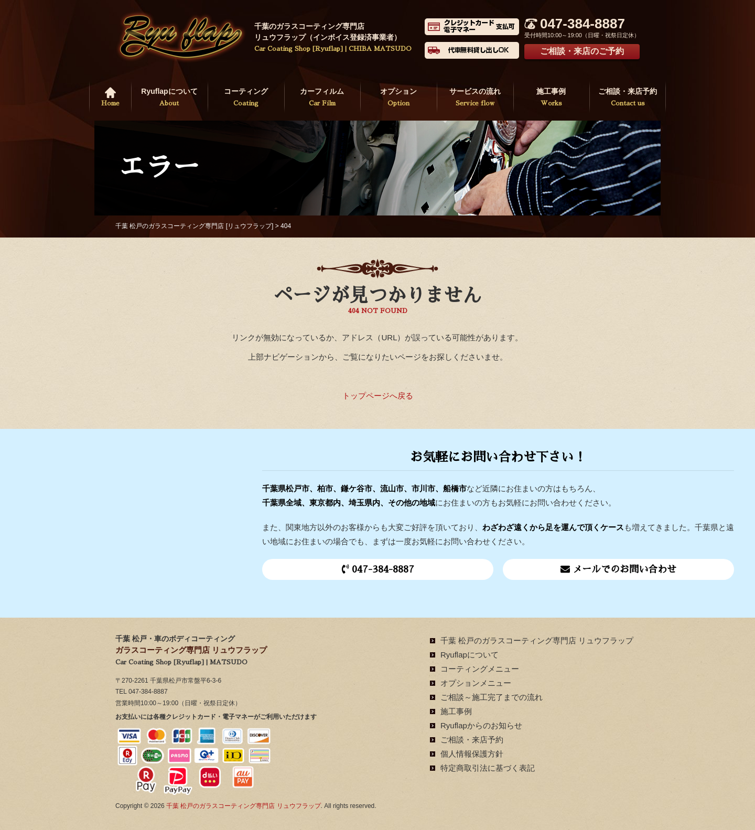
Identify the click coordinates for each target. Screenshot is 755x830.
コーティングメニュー (479, 668)
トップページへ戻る (377, 395)
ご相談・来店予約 (628, 98)
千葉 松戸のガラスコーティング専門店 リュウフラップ (536, 640)
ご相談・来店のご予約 (582, 51)
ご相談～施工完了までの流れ (491, 697)
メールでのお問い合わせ (618, 569)
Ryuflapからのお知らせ (481, 725)
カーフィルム (322, 98)
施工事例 (552, 98)
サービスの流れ (475, 98)
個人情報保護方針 (471, 753)
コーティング (246, 98)
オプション (398, 98)
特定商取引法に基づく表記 (487, 767)
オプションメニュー (475, 682)
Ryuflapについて (169, 98)
